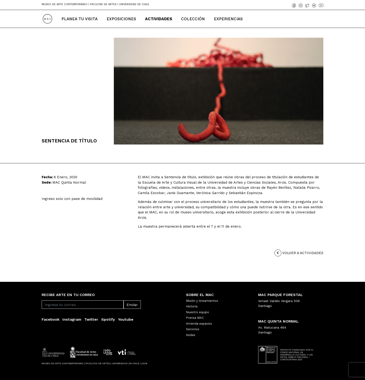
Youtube (125, 319)
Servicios (192, 329)
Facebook (50, 319)
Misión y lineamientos (202, 301)
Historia (191, 306)
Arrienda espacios (199, 323)
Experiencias (228, 19)
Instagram (71, 319)
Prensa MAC (195, 317)
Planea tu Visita (79, 19)
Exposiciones (121, 19)
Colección (193, 19)
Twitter (91, 319)
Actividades (158, 19)
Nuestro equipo (197, 312)
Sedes (190, 335)
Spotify (108, 319)
